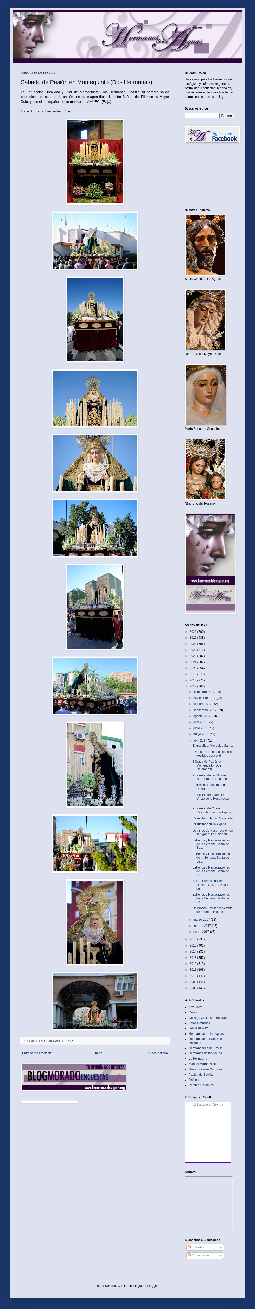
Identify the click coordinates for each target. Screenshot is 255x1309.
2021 (193, 662)
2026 (193, 632)
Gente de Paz (198, 1028)
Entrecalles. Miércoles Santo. (213, 746)
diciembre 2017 (204, 692)
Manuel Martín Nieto (203, 1064)
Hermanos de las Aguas (205, 1053)
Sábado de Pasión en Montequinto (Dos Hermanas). (207, 765)
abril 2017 (200, 740)
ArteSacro (195, 1007)
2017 (193, 686)
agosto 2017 (202, 716)
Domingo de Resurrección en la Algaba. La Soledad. (213, 832)
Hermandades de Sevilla (206, 1048)
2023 (193, 650)
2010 (193, 976)
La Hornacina (198, 1059)
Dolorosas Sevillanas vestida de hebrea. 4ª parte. (212, 910)
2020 (193, 668)
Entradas (196, 1247)
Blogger (152, 1286)
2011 (193, 970)
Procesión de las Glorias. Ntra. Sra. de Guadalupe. (212, 777)
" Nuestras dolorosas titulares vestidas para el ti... (213, 753)
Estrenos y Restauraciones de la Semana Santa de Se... (211, 844)
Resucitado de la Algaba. (210, 824)
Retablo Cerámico (201, 1085)
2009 (193, 982)
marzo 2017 (202, 919)
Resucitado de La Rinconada (213, 818)
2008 (193, 988)
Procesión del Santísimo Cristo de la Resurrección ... (212, 798)
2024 (193, 644)
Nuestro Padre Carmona (205, 1069)
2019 (193, 674)
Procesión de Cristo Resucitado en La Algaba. (212, 810)
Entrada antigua (157, 1053)
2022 (193, 656)
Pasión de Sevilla (201, 1074)
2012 (193, 964)
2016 (193, 939)
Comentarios (198, 1255)
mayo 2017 (201, 734)
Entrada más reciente (37, 1053)
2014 (193, 951)
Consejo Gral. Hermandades (208, 1018)
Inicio (99, 1053)
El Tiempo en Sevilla (208, 1104)
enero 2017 (201, 932)
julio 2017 (200, 722)
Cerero (193, 1012)
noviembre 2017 (204, 698)
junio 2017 (201, 728)
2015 (193, 945)
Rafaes (194, 1080)
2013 (193, 958)
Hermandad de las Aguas (206, 1034)
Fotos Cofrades (199, 1023)
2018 (193, 680)
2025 (193, 638)
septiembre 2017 (205, 710)
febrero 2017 (202, 926)
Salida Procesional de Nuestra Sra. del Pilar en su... (212, 884)
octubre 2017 (202, 704)
